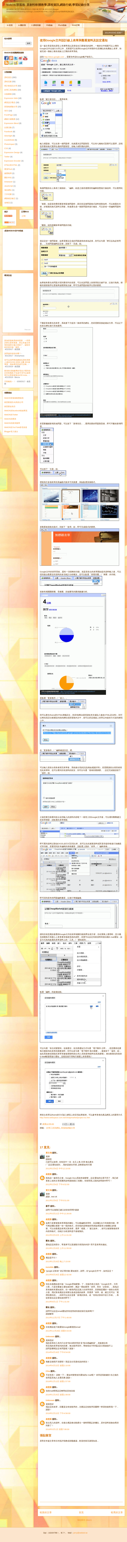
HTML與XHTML (10, 165)
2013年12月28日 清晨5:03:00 (59, 1331)
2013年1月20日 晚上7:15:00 (58, 1261)
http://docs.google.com (54, 57)
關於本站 (8, 177)
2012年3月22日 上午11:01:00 (59, 1235)
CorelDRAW (9, 140)
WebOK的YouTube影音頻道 (15, 427)
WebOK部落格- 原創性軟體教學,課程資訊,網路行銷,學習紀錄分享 (48, 4)
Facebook (8, 132)
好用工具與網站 (53, 1128)
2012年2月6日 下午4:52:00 (57, 1184)
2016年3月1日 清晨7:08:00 (57, 1429)
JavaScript (8, 186)
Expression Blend (11, 123)
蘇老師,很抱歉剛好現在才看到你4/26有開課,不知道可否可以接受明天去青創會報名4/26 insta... (17, 373)
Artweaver (8, 182)
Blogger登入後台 (11, 431)
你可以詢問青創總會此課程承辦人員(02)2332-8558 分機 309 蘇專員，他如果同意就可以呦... (17, 362)
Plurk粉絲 (62, 25)
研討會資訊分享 (10, 86)
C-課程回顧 (36, 25)
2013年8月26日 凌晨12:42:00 (59, 1274)
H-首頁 (10, 25)
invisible (50, 1267)
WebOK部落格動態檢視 (14, 398)
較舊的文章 (117, 1512)
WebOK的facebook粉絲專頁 (15, 411)
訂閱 (24, 216)
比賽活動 (8, 127)
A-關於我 (22, 25)
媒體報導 (8, 173)
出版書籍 (8, 94)
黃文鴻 (49, 1153)
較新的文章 (46, 1512)
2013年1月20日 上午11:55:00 (59, 1248)
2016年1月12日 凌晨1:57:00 (58, 1381)
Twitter (7, 157)
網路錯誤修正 (9, 198)
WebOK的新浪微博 (12, 423)
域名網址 (8, 190)
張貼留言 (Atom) (84, 1520)
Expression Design (12, 152)
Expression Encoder (12, 161)
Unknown (50, 1336)
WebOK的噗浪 (10, 419)
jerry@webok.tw (80, 1533)
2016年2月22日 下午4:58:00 (58, 1413)
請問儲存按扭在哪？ (12, 353)
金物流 (7, 203)
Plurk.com (27, 329)
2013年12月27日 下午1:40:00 (59, 1317)
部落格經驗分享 (68, 1128)
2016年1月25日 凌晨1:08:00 (58, 1394)
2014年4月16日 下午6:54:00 (58, 1352)
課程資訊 (8, 77)
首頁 (81, 1512)
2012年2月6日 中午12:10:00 (58, 1168)
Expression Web (11, 98)
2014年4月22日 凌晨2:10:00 (58, 1365)
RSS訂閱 (76, 25)
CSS (6, 148)
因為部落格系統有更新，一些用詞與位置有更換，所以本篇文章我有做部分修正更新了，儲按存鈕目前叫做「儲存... (17, 343)
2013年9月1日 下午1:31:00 (57, 1302)
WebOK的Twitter (11, 415)
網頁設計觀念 (9, 102)
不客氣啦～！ (9, 381)
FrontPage (8, 115)
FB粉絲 (49, 25)
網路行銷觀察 (9, 119)
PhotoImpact (9, 144)
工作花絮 (8, 194)
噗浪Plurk (8, 169)
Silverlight (8, 136)
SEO (6, 111)
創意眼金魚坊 (9, 406)
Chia (48, 1371)
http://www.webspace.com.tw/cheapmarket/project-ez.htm (65, 1117)
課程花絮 (8, 81)
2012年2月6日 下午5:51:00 (57, 1200)
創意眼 (49, 1174)
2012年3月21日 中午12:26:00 (59, 1213)
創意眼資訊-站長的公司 (13, 402)
